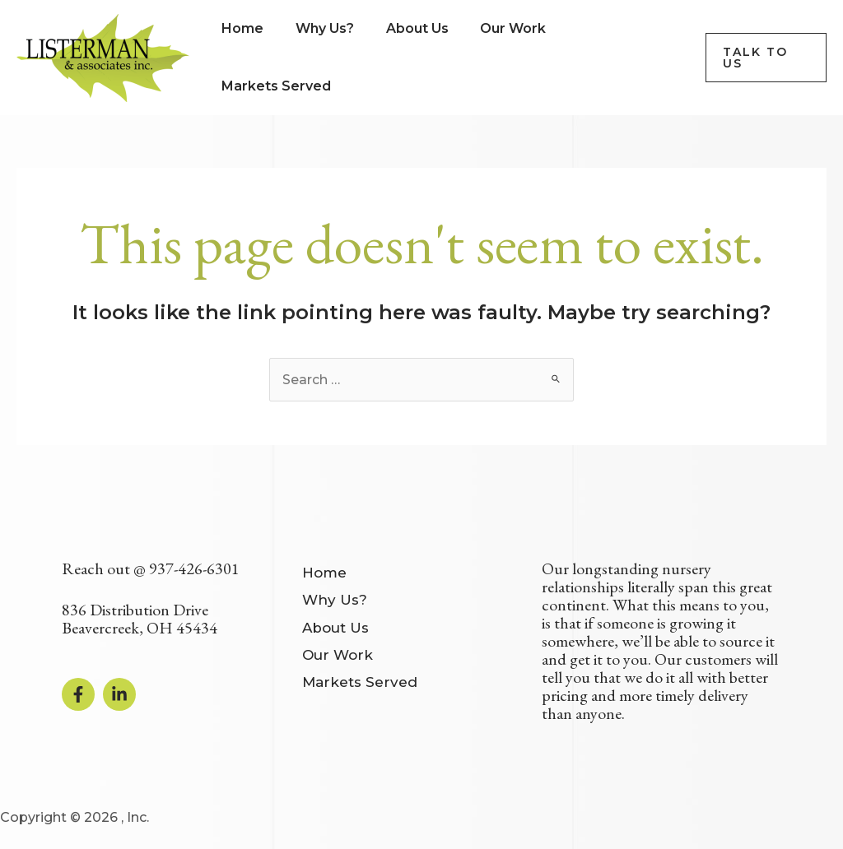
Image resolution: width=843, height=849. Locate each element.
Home (324, 571)
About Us (335, 623)
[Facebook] (78, 693)
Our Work (337, 649)
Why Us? (334, 597)
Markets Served (359, 675)
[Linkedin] (119, 693)
